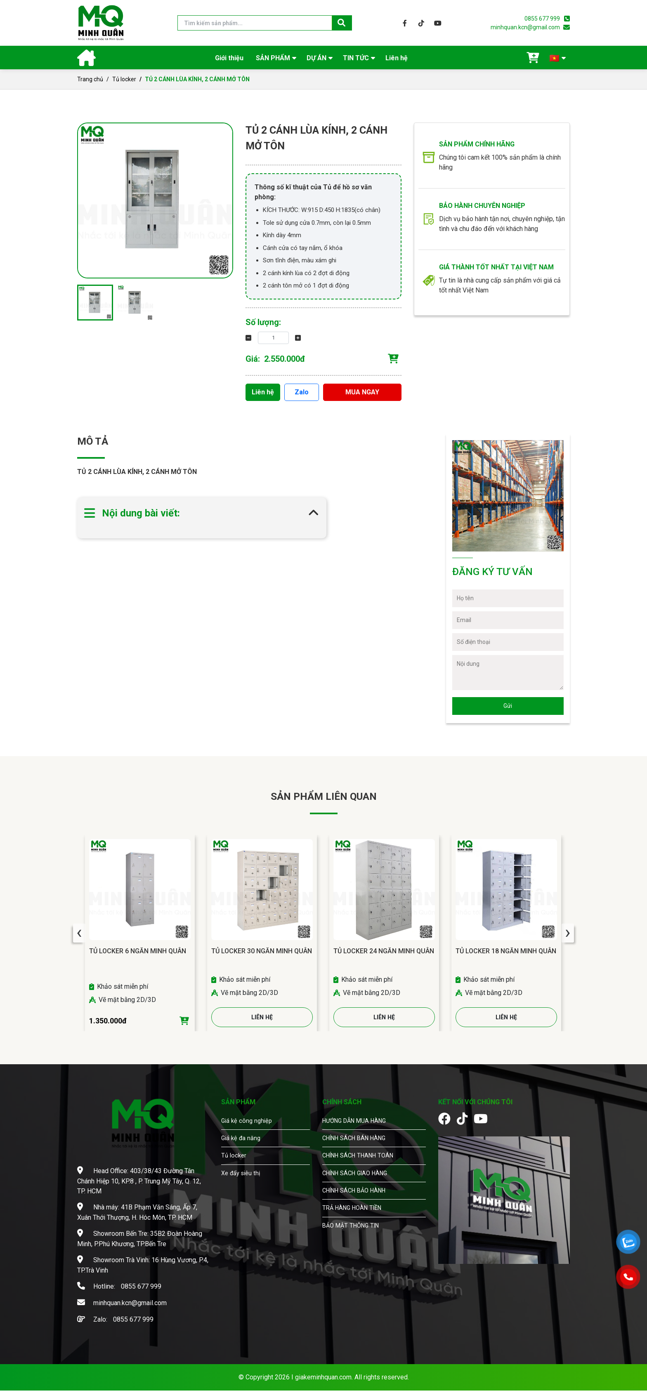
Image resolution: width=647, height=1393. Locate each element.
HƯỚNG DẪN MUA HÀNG (358, 1132)
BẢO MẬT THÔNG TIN (353, 1244)
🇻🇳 (554, 58)
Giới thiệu (229, 58)
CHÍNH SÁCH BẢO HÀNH (358, 1207)
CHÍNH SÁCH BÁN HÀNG (358, 1151)
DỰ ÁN (316, 58)
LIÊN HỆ (262, 1019)
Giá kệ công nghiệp (248, 1132)
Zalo (302, 391)
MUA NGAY (362, 391)
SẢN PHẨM (273, 58)
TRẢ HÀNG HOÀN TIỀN (355, 1225)
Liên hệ (396, 58)
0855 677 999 (542, 18)
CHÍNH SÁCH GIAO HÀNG (359, 1188)
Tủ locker (124, 79)
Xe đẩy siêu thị (242, 1188)
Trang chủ (90, 79)
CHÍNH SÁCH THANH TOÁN (362, 1170)
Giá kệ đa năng (242, 1151)
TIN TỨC (356, 58)
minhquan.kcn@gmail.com (525, 27)
